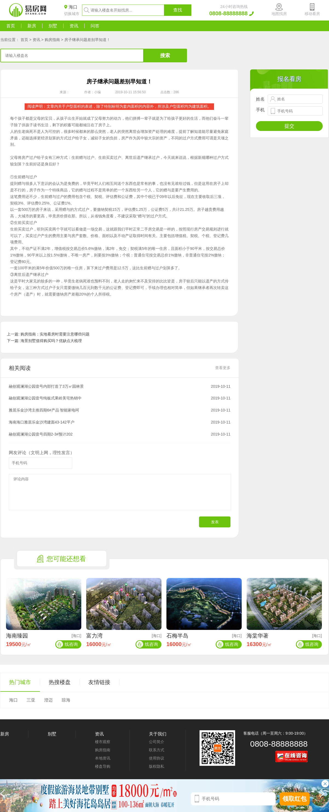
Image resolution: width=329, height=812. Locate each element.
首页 (10, 26)
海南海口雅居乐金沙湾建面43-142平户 (41, 422)
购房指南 (52, 39)
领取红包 (294, 798)
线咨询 (67, 644)
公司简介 (156, 742)
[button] (323, 796)
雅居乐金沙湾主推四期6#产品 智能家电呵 (44, 410)
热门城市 (20, 682)
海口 (13, 700)
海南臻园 (17, 636)
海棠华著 (258, 636)
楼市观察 (102, 742)
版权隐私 (156, 766)
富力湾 (94, 636)
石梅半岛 (177, 636)
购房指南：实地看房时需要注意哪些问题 (55, 334)
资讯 (74, 26)
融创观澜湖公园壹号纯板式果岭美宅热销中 (45, 398)
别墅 (52, 26)
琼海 (66, 700)
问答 (95, 26)
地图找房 (279, 13)
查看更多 (222, 368)
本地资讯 (102, 758)
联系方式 (156, 750)
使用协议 (156, 758)
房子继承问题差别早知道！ (87, 39)
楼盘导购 (102, 766)
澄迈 (48, 700)
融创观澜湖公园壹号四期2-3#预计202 (41, 434)
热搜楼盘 (60, 682)
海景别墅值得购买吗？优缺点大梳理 (51, 340)
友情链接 (99, 682)
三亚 (31, 700)
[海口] (76, 635)
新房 (31, 26)
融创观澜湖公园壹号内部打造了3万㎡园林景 (46, 386)
